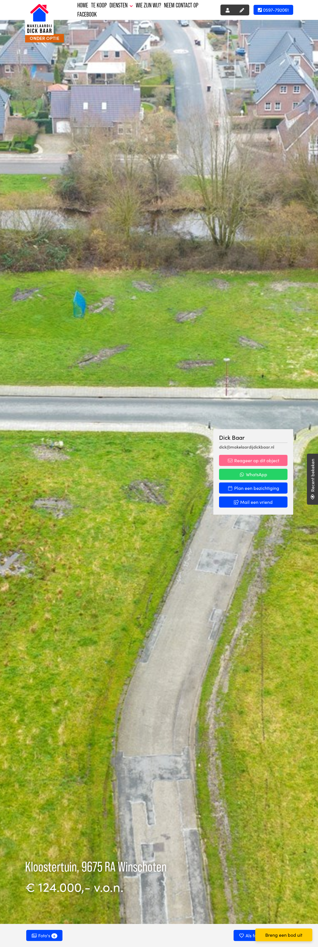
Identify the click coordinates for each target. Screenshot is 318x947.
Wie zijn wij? (148, 5)
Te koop (99, 5)
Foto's (44, 935)
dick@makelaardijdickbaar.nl (246, 447)
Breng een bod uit (283, 935)
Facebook (87, 14)
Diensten (121, 5)
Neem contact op (181, 5)
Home (82, 5)
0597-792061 (273, 10)
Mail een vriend (253, 502)
